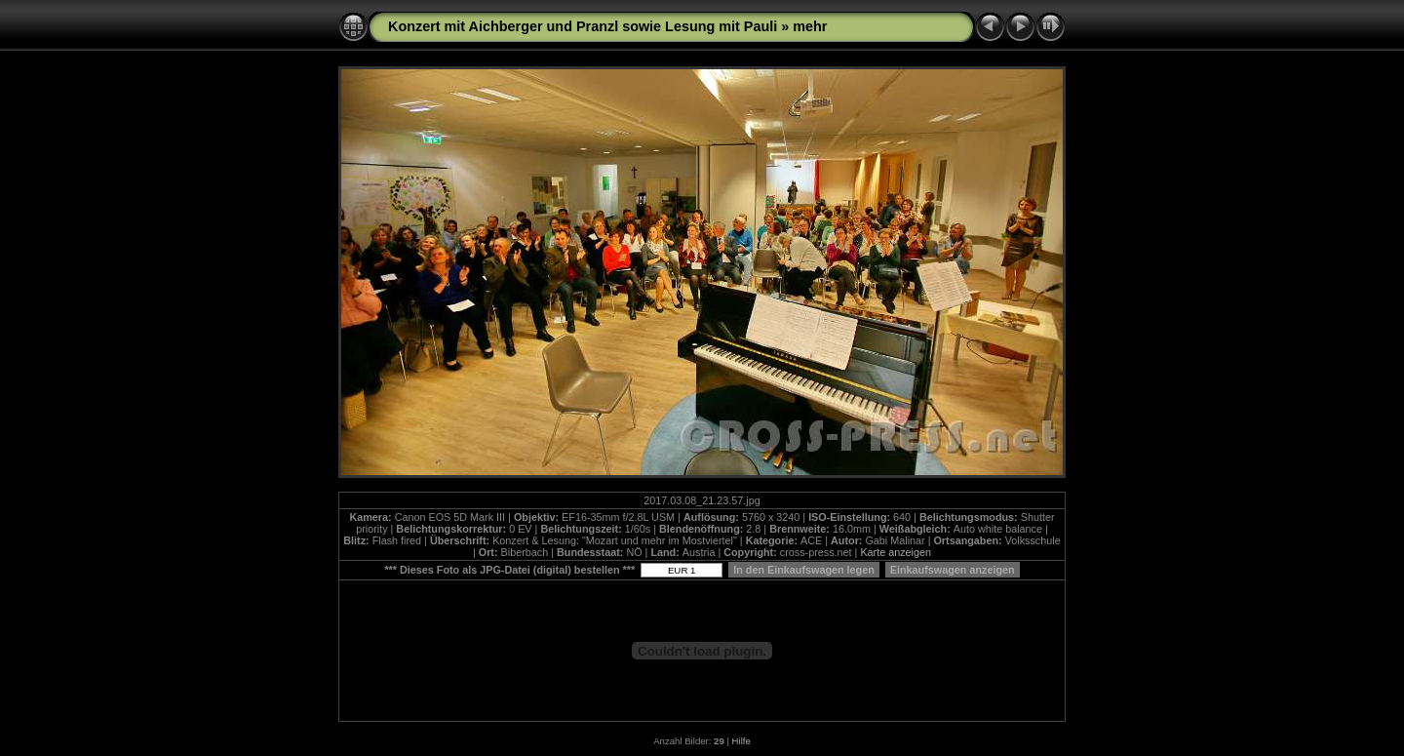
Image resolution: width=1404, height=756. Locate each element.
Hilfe (741, 741)
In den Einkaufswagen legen (804, 570)
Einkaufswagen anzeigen (952, 570)
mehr (810, 26)
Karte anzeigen (895, 552)
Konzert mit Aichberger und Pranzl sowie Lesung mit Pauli (582, 26)
